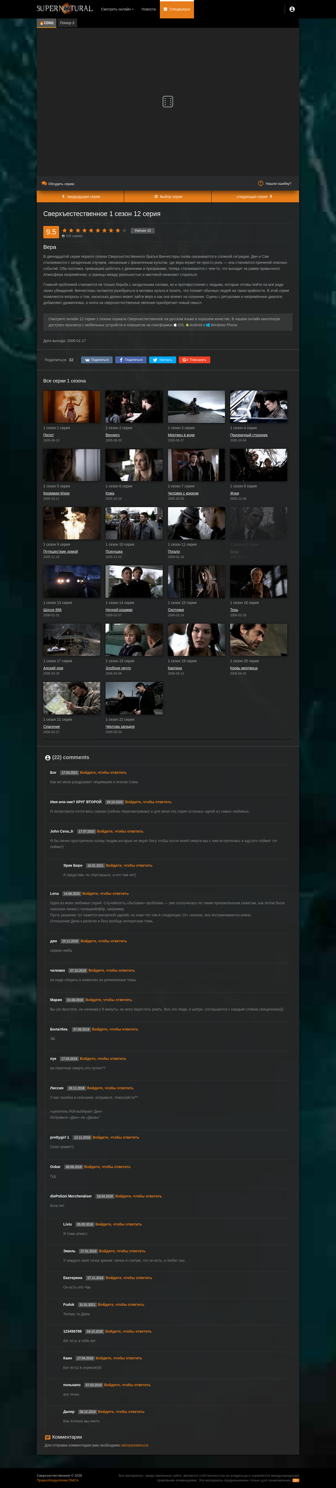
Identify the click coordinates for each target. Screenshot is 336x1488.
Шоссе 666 (52, 610)
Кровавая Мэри (56, 493)
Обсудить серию (58, 184)
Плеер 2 (67, 23)
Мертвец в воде (181, 435)
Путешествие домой (60, 551)
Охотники (176, 610)
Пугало (174, 551)
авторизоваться (134, 1445)
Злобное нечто (118, 668)
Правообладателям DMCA (57, 1480)
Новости (148, 9)
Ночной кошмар (119, 610)
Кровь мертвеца (244, 668)
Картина (175, 668)
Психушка (114, 551)
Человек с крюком (183, 493)
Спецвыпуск (180, 9)
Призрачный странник (249, 435)
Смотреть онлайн (116, 9)
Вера (234, 551)
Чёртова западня (120, 726)
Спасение (51, 726)
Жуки (234, 493)
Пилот (48, 435)
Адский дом (53, 668)
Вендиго (112, 435)
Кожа (110, 493)
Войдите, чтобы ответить (103, 772)
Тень (234, 610)
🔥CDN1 (46, 23)
